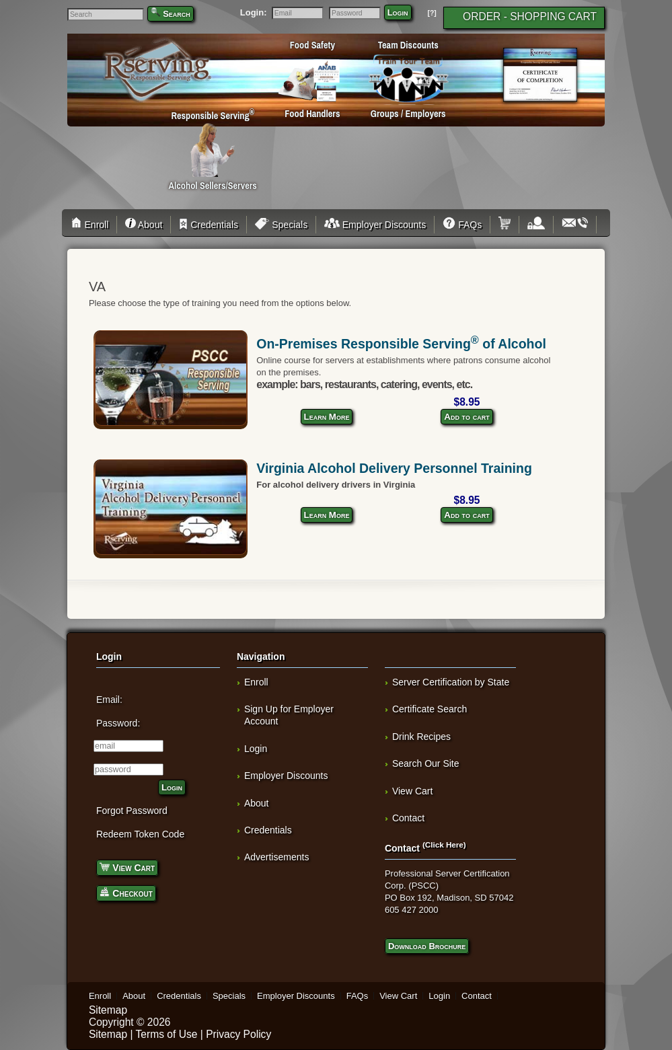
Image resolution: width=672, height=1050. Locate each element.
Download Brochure (426, 946)
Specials (281, 224)
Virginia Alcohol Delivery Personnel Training (394, 468)
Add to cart (466, 417)
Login (397, 12)
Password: (118, 723)
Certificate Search (429, 709)
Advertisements (276, 857)
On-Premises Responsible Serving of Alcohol (401, 343)
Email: (109, 699)
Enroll (91, 224)
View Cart (127, 866)
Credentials (208, 224)
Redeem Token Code (140, 834)
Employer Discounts (375, 224)
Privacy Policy (238, 1034)
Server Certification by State (450, 682)
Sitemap (108, 1010)
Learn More (327, 417)
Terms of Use (167, 1034)
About (143, 224)
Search (176, 14)
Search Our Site (425, 763)
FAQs (462, 224)
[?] (431, 13)
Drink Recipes (421, 736)
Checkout (126, 892)
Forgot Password (131, 810)
